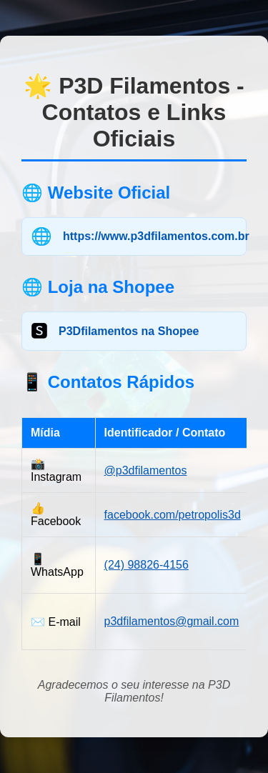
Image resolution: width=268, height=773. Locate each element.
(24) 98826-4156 (146, 565)
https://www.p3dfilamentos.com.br (156, 236)
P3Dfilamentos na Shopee (129, 331)
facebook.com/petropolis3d (172, 515)
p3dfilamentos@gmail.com (171, 621)
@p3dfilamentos (145, 470)
